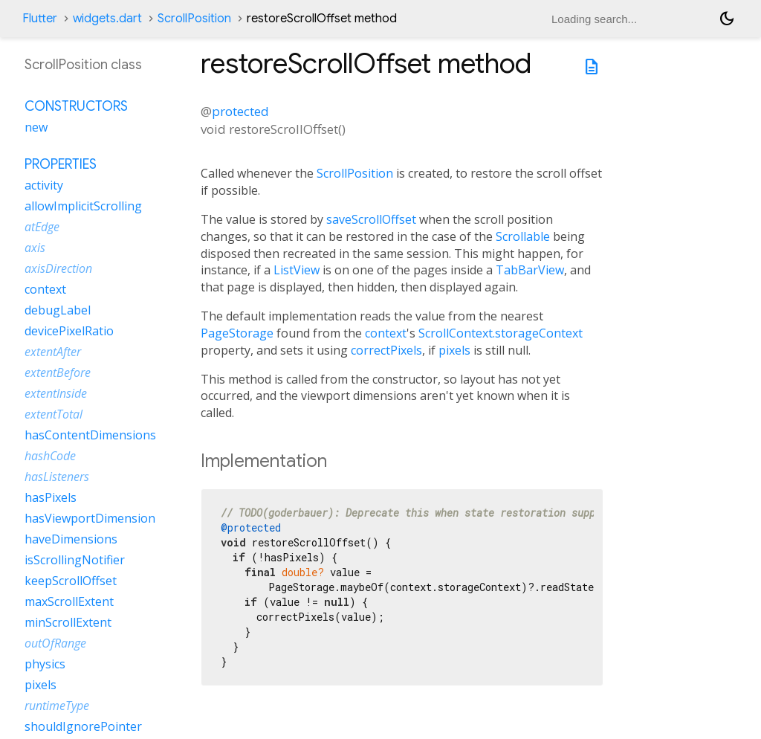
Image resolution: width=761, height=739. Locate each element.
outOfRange (55, 643)
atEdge (42, 227)
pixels (454, 350)
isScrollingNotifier (75, 560)
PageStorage (237, 333)
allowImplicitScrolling (83, 206)
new (36, 127)
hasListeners (57, 476)
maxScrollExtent (69, 601)
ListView (296, 270)
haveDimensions (71, 539)
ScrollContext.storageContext (500, 333)
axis (35, 247)
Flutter (39, 18)
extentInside (56, 393)
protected (240, 111)
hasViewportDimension (90, 518)
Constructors (76, 106)
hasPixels (51, 497)
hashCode (50, 456)
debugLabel (58, 310)
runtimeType (57, 705)
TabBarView (530, 270)
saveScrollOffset (371, 219)
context (386, 333)
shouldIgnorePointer (83, 726)
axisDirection (58, 268)
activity (44, 185)
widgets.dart (107, 18)
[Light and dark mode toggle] (727, 18)
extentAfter (53, 351)
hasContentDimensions (90, 435)
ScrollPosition (194, 18)
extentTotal (53, 414)
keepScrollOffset (71, 580)
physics (45, 664)
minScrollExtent (68, 622)
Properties (61, 164)
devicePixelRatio (69, 331)
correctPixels (386, 350)
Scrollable (523, 236)
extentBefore (58, 372)
